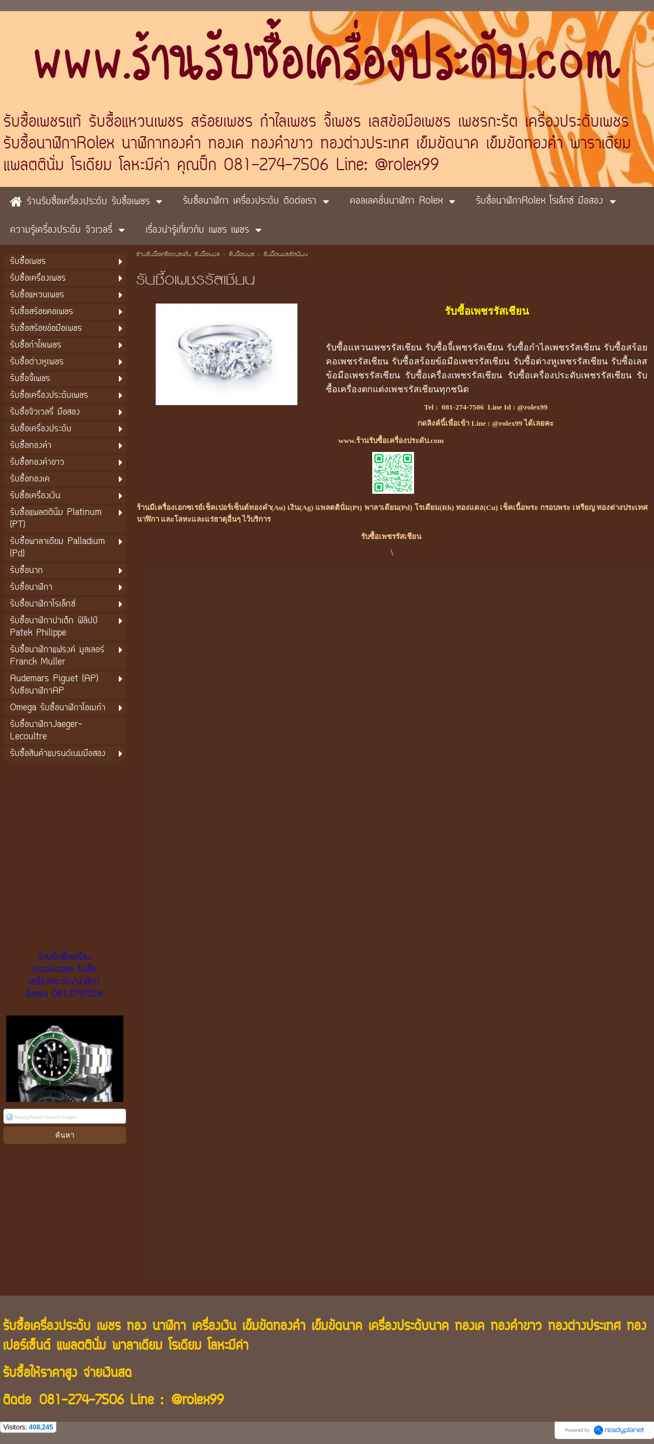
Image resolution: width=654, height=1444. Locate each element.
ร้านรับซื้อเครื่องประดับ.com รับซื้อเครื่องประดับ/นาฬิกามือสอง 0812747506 (64, 976)
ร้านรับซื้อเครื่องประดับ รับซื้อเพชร (178, 255)
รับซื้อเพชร (241, 255)
